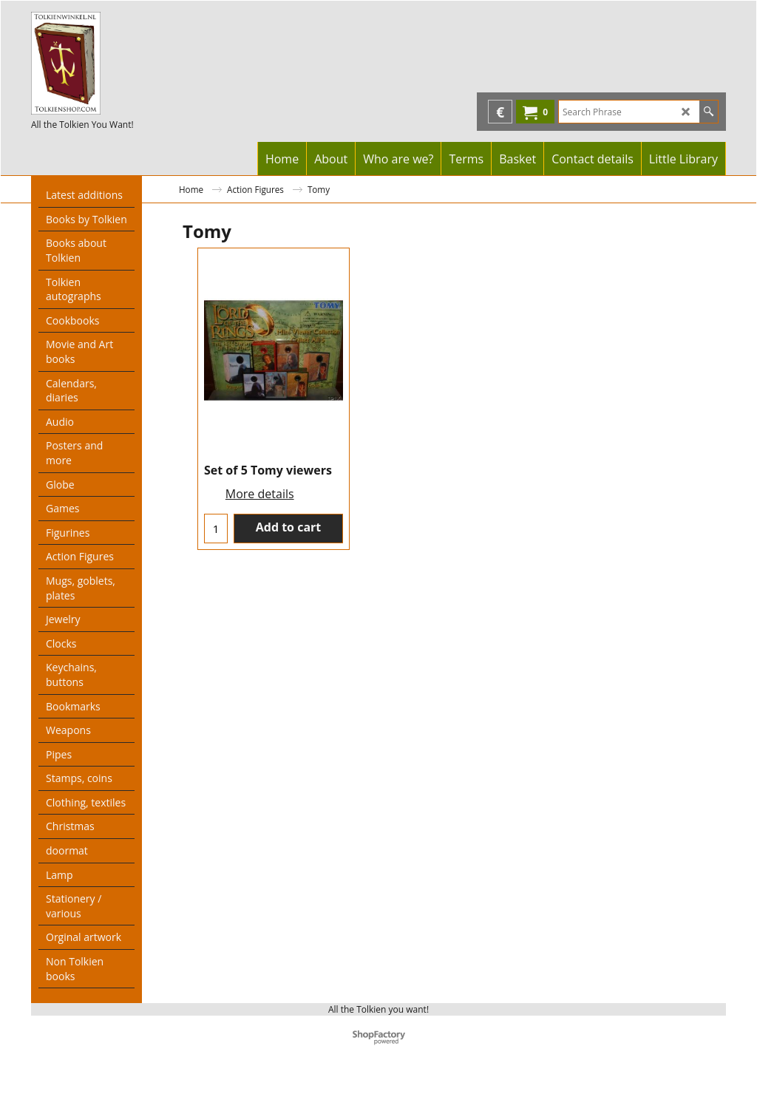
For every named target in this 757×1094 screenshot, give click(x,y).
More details (259, 494)
